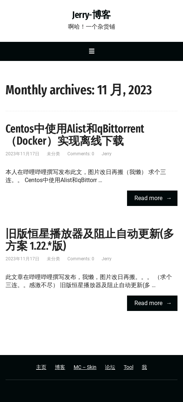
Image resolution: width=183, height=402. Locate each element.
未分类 (53, 153)
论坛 (110, 367)
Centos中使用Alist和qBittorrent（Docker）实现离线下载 (75, 135)
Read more (148, 198)
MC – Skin (85, 367)
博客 (60, 367)
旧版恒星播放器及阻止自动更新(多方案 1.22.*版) (90, 240)
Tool (128, 367)
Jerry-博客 (91, 15)
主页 (41, 367)
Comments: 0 (80, 153)
